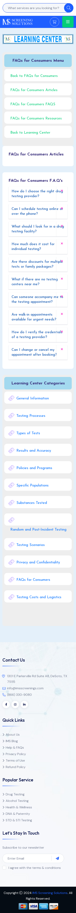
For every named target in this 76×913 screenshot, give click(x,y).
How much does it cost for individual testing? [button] (33, 246)
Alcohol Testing (17, 801)
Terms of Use (15, 760)
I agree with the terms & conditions (35, 868)
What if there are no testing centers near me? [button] (35, 282)
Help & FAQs (15, 747)
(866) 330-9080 (19, 695)
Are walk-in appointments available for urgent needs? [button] (34, 317)
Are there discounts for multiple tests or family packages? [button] (37, 264)
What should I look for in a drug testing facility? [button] (38, 229)
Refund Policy (16, 767)
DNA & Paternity (18, 814)
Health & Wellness (19, 807)
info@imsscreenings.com (25, 688)
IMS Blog (12, 741)
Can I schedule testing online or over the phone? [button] (37, 211)
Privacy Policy (16, 754)
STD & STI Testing (19, 820)
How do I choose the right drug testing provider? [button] (37, 193)
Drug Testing (15, 794)
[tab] (38, 194)
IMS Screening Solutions (49, 893)
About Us (13, 734)
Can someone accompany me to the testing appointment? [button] (37, 299)
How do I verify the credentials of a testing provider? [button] (37, 334)
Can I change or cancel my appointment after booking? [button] (34, 352)
